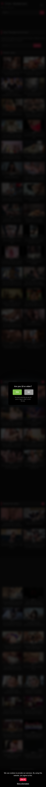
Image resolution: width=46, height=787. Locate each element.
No (29, 392)
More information (23, 784)
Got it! (23, 779)
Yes (17, 392)
